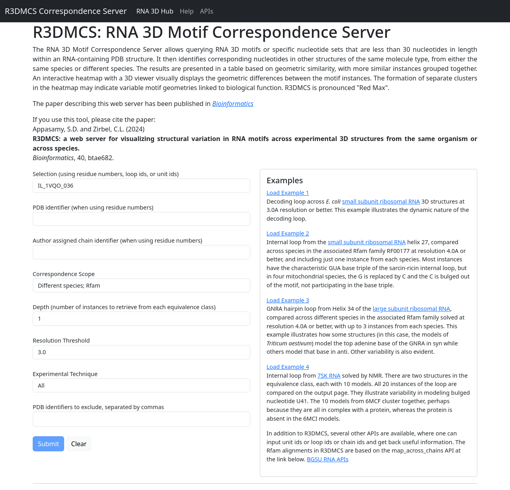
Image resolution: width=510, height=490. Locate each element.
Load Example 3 (288, 300)
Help (187, 11)
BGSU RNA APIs (328, 459)
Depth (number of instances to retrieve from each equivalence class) (124, 307)
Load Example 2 (288, 233)
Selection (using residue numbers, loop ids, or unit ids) (105, 174)
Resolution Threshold (61, 340)
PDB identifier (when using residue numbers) (93, 207)
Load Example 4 (288, 366)
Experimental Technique (65, 374)
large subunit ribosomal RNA (411, 308)
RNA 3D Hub (154, 11)
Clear (79, 443)
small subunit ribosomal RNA (381, 201)
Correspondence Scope (64, 274)
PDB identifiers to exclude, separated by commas (98, 407)
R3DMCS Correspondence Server (66, 11)
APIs (206, 11)
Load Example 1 (288, 192)
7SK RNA (329, 375)
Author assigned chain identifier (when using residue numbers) (117, 240)
